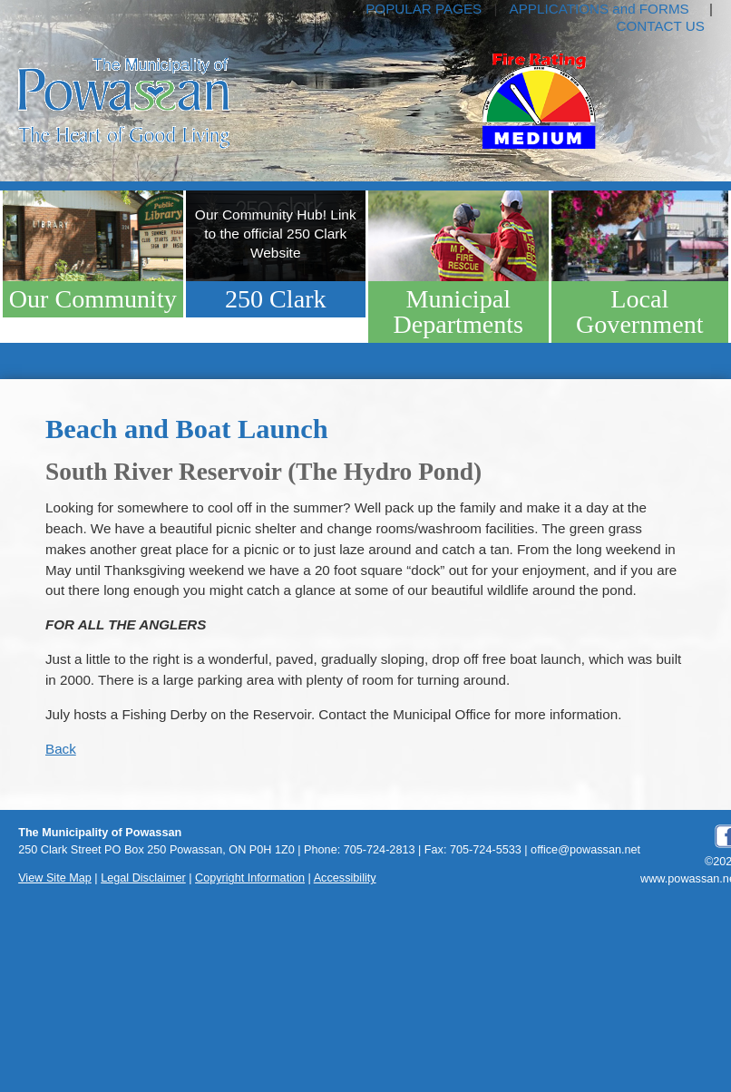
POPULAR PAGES (424, 8)
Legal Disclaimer (143, 878)
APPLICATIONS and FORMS (599, 8)
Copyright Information (250, 878)
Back (60, 748)
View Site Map (55, 878)
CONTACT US (661, 26)
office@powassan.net (585, 849)
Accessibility (345, 878)
